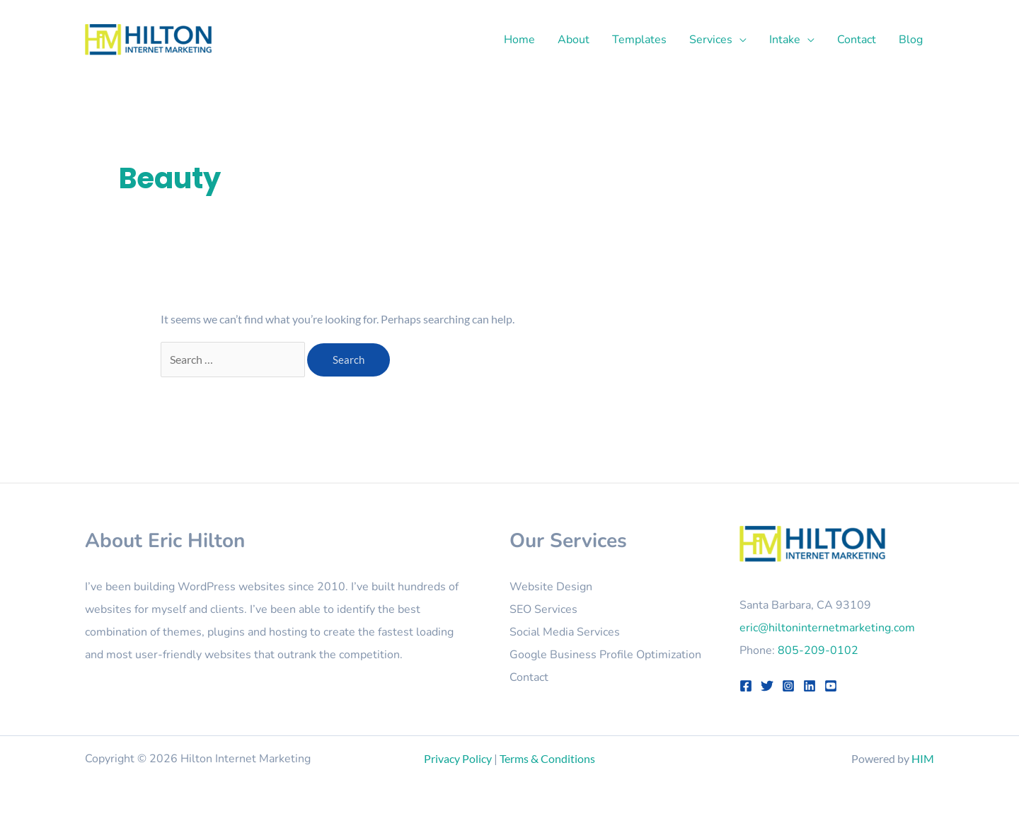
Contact (529, 677)
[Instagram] (788, 685)
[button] (739, 39)
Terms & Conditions (547, 758)
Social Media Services (565, 632)
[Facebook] (745, 685)
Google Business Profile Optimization (605, 654)
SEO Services (543, 609)
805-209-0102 (818, 650)
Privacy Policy (458, 758)
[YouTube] (830, 685)
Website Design (551, 587)
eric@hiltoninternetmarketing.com (827, 628)
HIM (922, 758)
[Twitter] (767, 685)
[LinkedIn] (809, 685)
